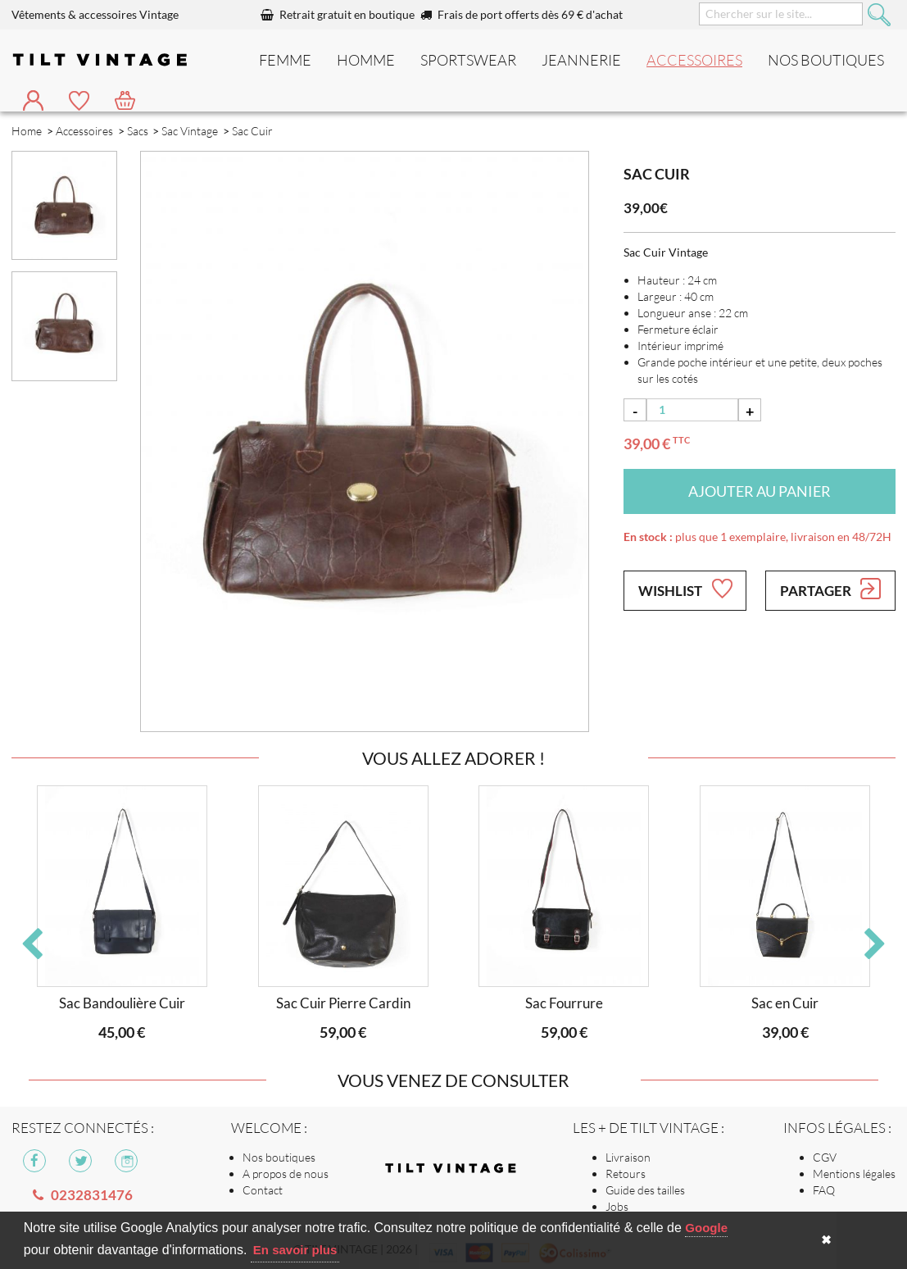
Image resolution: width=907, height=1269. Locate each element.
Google (706, 1228)
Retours (625, 1173)
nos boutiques (826, 60)
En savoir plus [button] (295, 1250)
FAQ (824, 1190)
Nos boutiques (279, 1157)
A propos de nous (286, 1173)
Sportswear (468, 60)
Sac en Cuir (785, 1003)
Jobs (616, 1206)
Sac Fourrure (564, 1003)
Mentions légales (854, 1173)
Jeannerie (581, 60)
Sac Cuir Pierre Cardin (343, 1003)
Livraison (628, 1157)
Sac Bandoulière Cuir (122, 1003)
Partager (830, 588)
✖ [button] (826, 1240)
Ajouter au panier (759, 491)
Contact (263, 1190)
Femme (285, 60)
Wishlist (685, 588)
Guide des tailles (645, 1190)
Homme (366, 60)
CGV (825, 1157)
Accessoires (694, 60)
